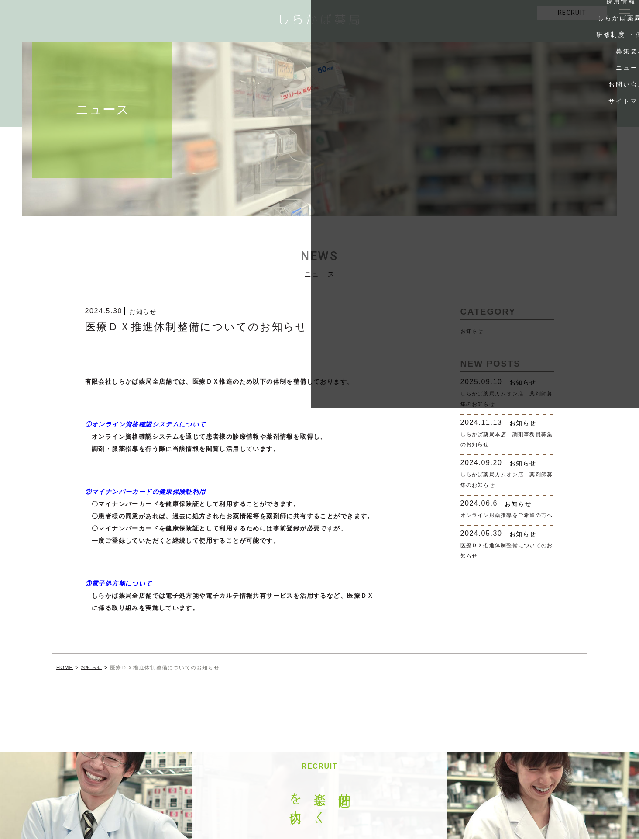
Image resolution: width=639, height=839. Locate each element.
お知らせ (142, 311)
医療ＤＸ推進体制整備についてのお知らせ (504, 560)
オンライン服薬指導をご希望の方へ (504, 520)
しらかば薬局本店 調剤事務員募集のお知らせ (504, 439)
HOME (65, 668)
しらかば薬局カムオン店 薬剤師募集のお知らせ (504, 399)
